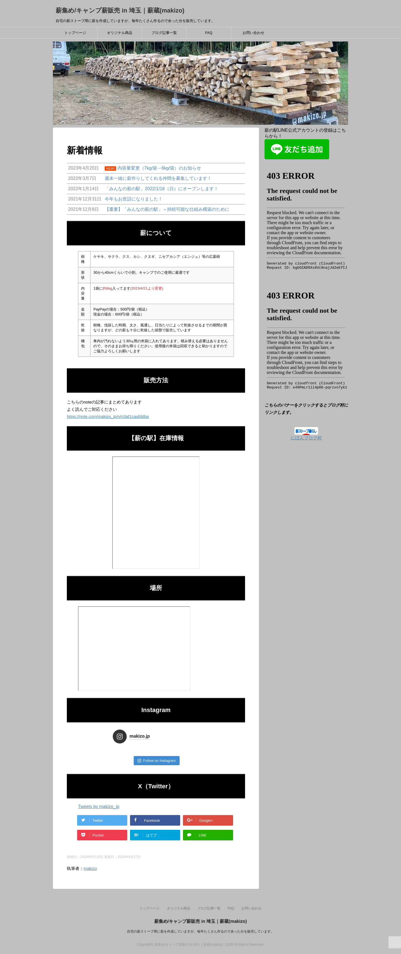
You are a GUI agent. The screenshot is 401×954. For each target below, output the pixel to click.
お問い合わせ (253, 33)
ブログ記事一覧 (164, 33)
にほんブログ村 (306, 438)
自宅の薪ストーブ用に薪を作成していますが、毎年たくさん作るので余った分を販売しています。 (200, 931)
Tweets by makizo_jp (98, 806)
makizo (90, 868)
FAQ (208, 33)
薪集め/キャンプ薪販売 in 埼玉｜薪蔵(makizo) (120, 10)
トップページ (75, 33)
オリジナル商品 (119, 33)
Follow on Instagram (157, 761)
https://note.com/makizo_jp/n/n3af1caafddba (108, 416)
